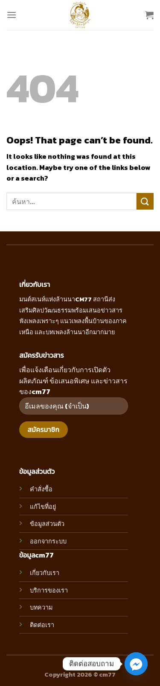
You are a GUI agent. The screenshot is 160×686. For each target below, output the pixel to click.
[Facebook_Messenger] (136, 663)
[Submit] (145, 201)
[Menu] (11, 14)
